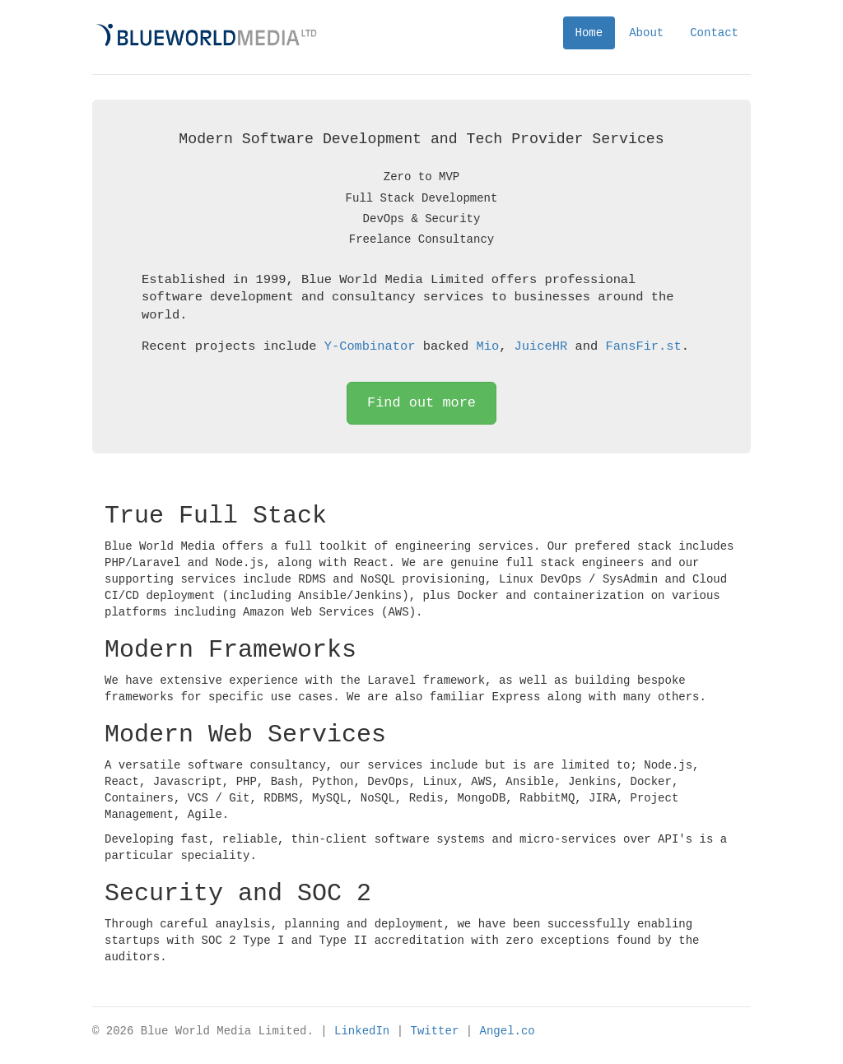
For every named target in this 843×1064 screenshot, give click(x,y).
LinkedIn (361, 1030)
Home (589, 32)
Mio (487, 346)
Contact (714, 32)
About (646, 32)
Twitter (434, 1030)
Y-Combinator (370, 346)
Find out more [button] (421, 402)
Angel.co (506, 1030)
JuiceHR (540, 346)
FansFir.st (643, 346)
